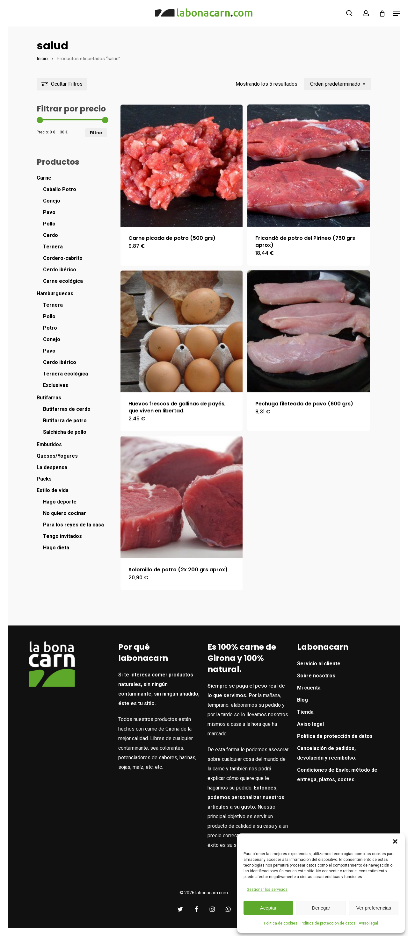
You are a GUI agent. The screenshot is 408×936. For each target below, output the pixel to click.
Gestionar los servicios (267, 889)
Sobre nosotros (316, 676)
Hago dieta (56, 548)
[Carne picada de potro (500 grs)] (181, 165)
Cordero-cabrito (63, 258)
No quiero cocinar (64, 513)
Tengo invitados (62, 536)
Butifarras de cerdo (67, 409)
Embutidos (49, 444)
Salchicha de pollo (64, 432)
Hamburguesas (55, 293)
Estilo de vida (53, 490)
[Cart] (382, 13)
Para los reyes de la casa (73, 525)
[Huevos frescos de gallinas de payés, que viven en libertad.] (181, 331)
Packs (44, 479)
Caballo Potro (59, 189)
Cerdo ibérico (59, 270)
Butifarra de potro (65, 421)
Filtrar (96, 132)
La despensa (52, 467)
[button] (395, 841)
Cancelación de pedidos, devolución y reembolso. (326, 753)
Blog (302, 700)
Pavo (49, 212)
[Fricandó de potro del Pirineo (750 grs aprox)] (308, 165)
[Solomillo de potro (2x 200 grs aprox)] (181, 497)
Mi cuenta (309, 688)
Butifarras (49, 398)
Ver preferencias (373, 908)
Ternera (53, 247)
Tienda (305, 712)
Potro (50, 328)
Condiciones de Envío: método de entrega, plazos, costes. (337, 774)
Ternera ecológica (65, 374)
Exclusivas (55, 385)
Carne (44, 178)
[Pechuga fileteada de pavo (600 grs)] (308, 331)
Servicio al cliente (318, 664)
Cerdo (50, 235)
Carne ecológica (63, 281)
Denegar (321, 908)
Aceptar (268, 908)
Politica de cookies (280, 923)
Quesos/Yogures (57, 456)
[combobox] (337, 84)
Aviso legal (368, 923)
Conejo (51, 201)
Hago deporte (59, 502)
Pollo (49, 224)
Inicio (42, 58)
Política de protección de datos (328, 923)
